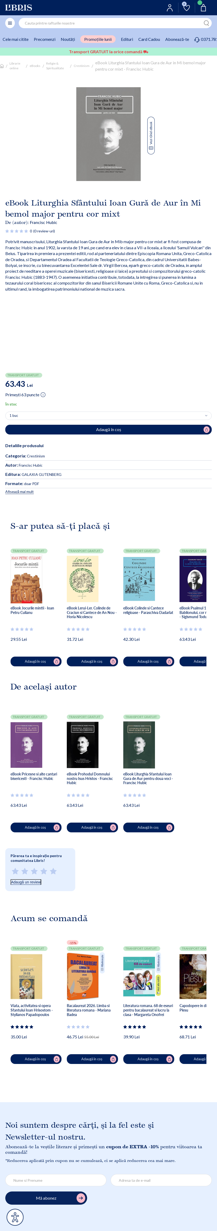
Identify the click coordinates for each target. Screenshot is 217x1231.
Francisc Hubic (43, 222)
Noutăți (68, 39)
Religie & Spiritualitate (55, 65)
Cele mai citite (16, 39)
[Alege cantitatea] (108, 416)
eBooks (35, 66)
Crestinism (81, 66)
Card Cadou (149, 39)
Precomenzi (44, 39)
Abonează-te (177, 39)
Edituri (127, 39)
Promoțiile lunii (98, 39)
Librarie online (15, 65)
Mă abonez (60, 1198)
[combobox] (115, 23)
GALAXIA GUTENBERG (33, 474)
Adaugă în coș (42, 661)
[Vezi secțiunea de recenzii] (17, 231)
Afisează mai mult (19, 491)
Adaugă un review (26, 882)
